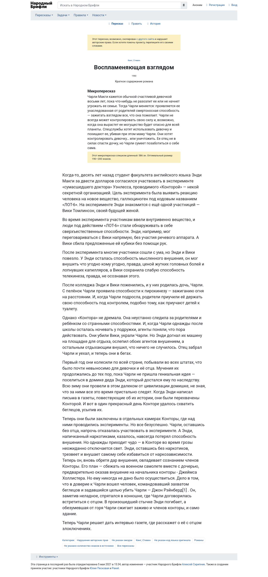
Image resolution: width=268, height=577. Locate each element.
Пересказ (117, 23)
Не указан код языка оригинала (172, 540)
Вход (234, 5)
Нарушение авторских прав (92, 540)
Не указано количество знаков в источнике (89, 545)
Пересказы (43, 15)
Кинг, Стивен (134, 60)
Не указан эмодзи (122, 540)
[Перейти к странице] (184, 5)
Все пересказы (125, 545)
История (155, 23)
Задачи (62, 15)
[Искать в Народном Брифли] (119, 5)
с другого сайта (145, 39)
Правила (80, 15)
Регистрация (217, 5)
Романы (199, 540)
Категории (68, 540)
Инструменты (47, 556)
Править (136, 23)
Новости (98, 15)
